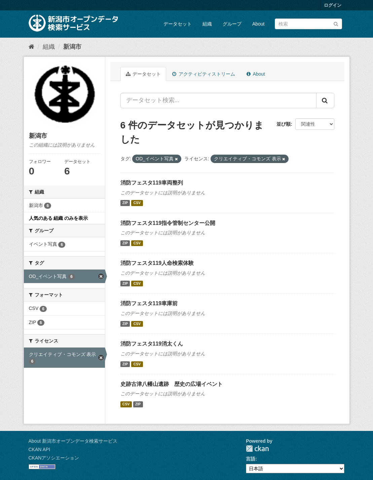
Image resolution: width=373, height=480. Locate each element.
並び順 (283, 124)
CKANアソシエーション (54, 458)
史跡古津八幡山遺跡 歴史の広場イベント (171, 384)
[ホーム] (31, 46)
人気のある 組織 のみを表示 (58, 218)
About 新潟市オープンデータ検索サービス (73, 441)
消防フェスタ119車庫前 (149, 303)
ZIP (125, 203)
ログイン (332, 5)
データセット (177, 24)
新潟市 (72, 46)
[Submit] (336, 23)
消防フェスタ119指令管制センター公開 (168, 223)
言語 (250, 459)
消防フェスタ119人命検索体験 (157, 263)
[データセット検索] (308, 23)
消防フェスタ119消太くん (151, 344)
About (258, 24)
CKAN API (39, 449)
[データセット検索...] (218, 100)
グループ (232, 24)
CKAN (257, 448)
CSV (137, 203)
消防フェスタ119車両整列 (151, 183)
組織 (207, 24)
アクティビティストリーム (203, 74)
